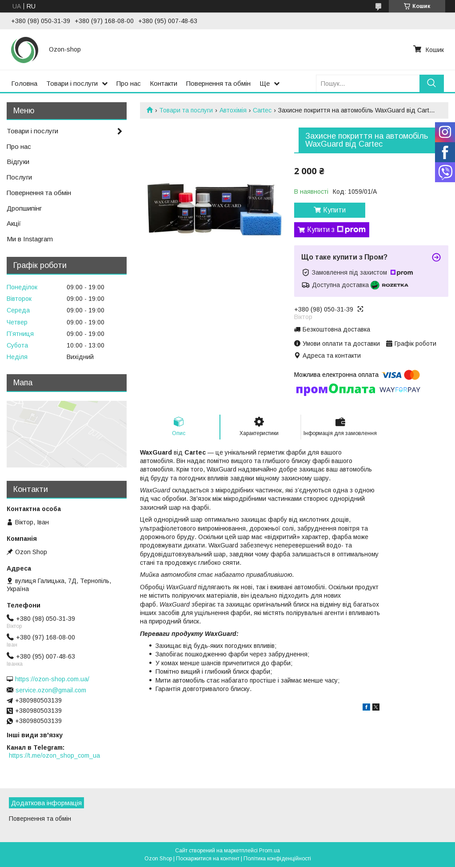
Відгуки (18, 161)
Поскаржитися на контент (207, 858)
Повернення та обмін (218, 83)
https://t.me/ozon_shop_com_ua (54, 755)
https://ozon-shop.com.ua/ (52, 679)
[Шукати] (431, 83)
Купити (334, 210)
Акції (14, 223)
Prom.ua (269, 850)
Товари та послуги (186, 110)
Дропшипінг (24, 208)
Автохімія (233, 110)
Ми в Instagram (30, 239)
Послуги (19, 177)
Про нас (128, 83)
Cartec (262, 110)
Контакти (163, 83)
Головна (24, 83)
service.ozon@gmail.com (51, 690)
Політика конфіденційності (277, 858)
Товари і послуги (72, 83)
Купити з (336, 230)
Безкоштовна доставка (336, 329)
